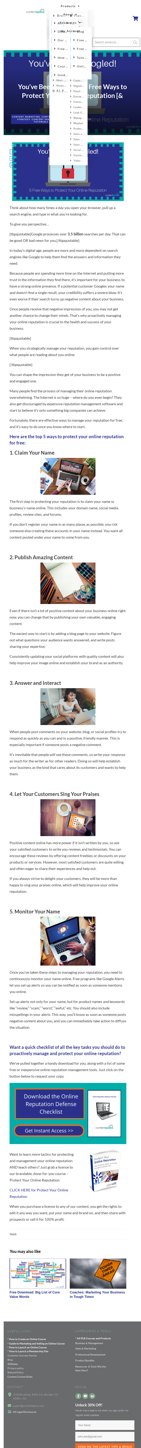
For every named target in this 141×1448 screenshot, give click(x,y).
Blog (10, 1359)
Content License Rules (20, 1376)
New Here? (81, 1370)
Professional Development (90, 1354)
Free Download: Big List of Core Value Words (38, 1280)
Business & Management (89, 1343)
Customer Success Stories (22, 1355)
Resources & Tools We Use (90, 1366)
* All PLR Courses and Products (93, 1338)
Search (135, 42)
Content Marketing (26, 116)
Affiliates (13, 1363)
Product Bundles (84, 1360)
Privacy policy (16, 1368)
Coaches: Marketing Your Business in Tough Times (98, 1280)
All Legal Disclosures (24, 1411)
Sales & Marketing (85, 1348)
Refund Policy (16, 1372)
